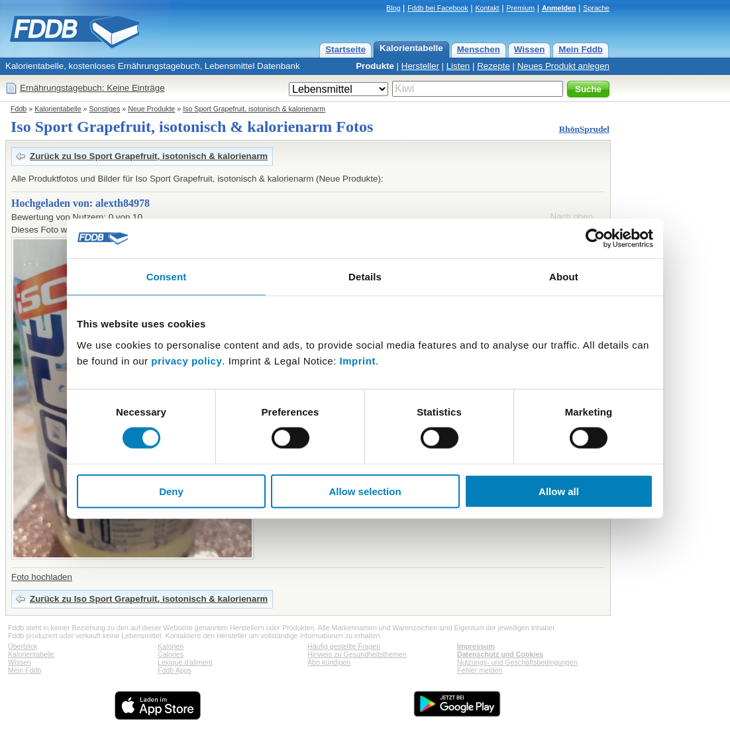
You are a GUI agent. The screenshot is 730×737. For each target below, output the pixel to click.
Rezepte (493, 66)
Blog (393, 8)
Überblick (22, 646)
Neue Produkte (151, 109)
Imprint (358, 360)
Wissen (529, 49)
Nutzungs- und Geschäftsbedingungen (517, 662)
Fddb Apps (174, 670)
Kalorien (170, 646)
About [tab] (563, 276)
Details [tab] (365, 276)
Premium (520, 8)
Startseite (345, 49)
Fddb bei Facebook (437, 8)
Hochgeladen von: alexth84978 (80, 203)
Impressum (476, 646)
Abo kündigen (328, 662)
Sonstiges (105, 109)
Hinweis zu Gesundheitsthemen (357, 654)
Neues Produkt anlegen (563, 66)
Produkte (375, 66)
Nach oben (571, 216)
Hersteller (420, 66)
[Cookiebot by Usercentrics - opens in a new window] (595, 239)
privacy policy (186, 360)
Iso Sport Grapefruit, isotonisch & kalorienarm (254, 109)
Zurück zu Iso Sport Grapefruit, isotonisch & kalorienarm (149, 156)
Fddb (18, 109)
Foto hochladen (41, 577)
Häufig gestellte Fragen (343, 646)
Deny (171, 490)
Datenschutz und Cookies (500, 654)
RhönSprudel (584, 129)
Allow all (559, 490)
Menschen (478, 49)
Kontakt (487, 8)
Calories (170, 654)
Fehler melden (479, 670)
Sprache (596, 8)
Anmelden (559, 8)
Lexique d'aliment (185, 662)
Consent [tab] (166, 276)
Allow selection (365, 490)
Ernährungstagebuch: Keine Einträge (92, 88)
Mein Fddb (580, 49)
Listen (458, 66)
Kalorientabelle (411, 48)
